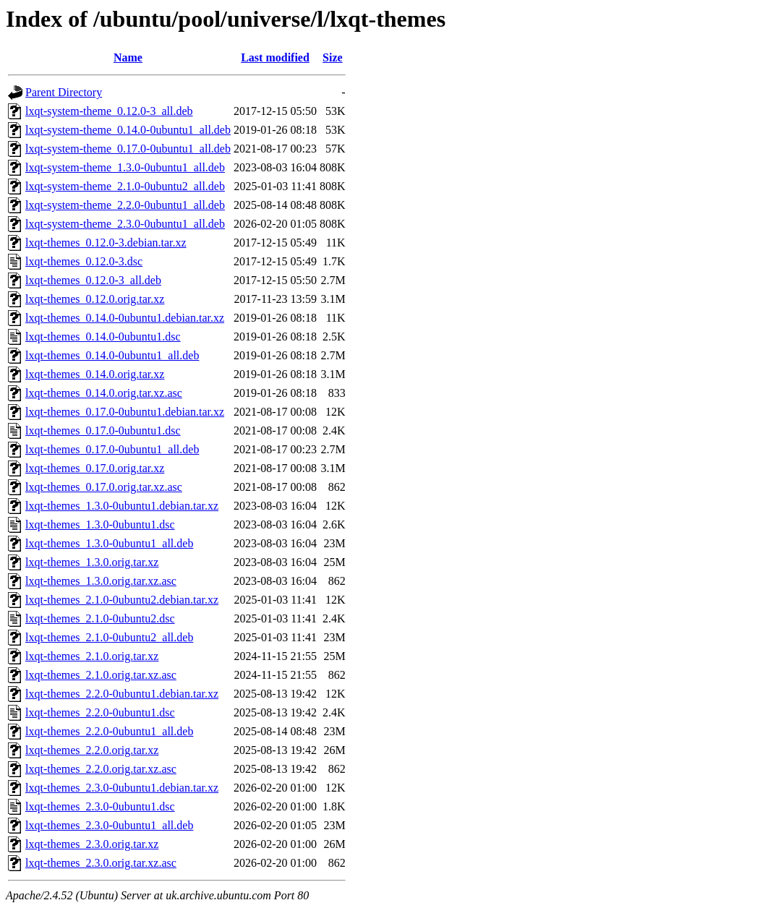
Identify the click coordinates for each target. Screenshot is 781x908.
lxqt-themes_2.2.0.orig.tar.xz (91, 750)
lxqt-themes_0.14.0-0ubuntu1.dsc (103, 336)
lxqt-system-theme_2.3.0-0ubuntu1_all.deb (125, 224)
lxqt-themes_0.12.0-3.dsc (83, 261)
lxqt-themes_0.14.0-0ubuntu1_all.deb (112, 355)
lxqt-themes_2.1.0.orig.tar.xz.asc (100, 675)
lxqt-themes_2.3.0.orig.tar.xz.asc (100, 863)
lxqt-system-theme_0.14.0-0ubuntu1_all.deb (128, 130)
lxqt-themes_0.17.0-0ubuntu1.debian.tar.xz (124, 412)
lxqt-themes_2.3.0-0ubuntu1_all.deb (109, 825)
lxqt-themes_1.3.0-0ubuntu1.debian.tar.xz (121, 506)
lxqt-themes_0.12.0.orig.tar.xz (94, 299)
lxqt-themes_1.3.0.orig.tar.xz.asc (100, 581)
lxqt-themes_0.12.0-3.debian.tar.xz (106, 242)
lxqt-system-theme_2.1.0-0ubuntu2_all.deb (125, 186)
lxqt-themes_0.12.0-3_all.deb (93, 280)
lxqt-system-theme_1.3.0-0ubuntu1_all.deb (125, 167)
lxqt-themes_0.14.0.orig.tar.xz (94, 374)
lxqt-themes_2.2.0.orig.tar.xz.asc (100, 769)
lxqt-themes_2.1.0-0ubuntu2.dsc (100, 618)
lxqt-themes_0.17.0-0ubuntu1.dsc (103, 430)
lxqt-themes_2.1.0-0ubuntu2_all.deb (109, 637)
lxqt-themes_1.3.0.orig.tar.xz (91, 562)
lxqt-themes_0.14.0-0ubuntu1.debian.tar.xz (124, 318)
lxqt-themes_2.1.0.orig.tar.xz (91, 656)
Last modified (275, 57)
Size (333, 57)
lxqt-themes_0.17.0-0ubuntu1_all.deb (112, 449)
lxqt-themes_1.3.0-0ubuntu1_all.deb (109, 543)
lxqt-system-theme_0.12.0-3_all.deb (109, 111)
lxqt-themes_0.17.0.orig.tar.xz (94, 468)
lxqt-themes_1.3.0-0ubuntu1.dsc (100, 524)
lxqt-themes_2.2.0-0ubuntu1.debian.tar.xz (121, 694)
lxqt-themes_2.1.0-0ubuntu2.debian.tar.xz (121, 600)
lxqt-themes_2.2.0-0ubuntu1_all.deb (109, 731)
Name (128, 57)
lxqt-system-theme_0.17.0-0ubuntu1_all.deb (128, 148)
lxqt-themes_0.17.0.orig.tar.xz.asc (103, 487)
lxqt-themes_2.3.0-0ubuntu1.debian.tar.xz (121, 787)
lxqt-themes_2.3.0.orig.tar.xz (91, 844)
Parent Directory (63, 92)
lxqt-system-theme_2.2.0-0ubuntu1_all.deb (125, 205)
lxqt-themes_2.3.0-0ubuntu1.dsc (100, 806)
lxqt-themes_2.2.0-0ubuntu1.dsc (100, 712)
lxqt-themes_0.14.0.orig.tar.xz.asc (103, 393)
